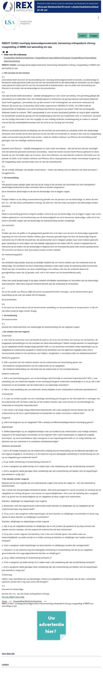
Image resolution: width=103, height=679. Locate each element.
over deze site (8, 653)
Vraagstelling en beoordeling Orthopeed (52, 57)
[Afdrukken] (7, 52)
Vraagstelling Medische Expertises (19, 57)
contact (5, 664)
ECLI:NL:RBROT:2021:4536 (13, 597)
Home (4, 601)
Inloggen (94, 35)
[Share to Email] (4, 52)
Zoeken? (82, 35)
